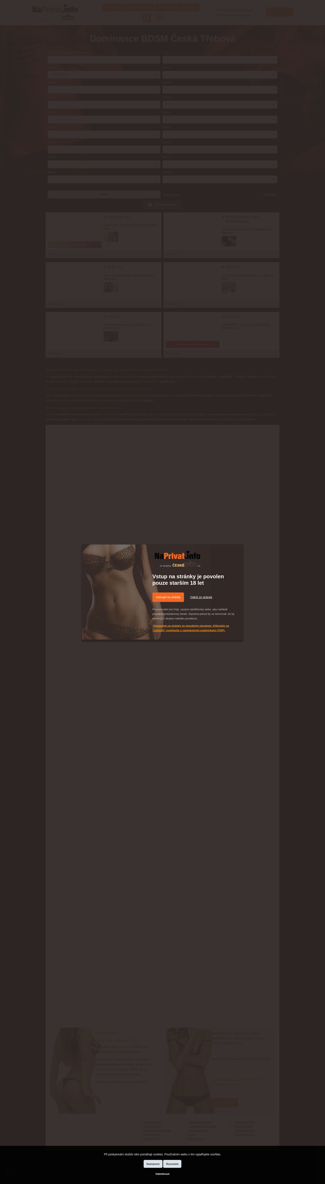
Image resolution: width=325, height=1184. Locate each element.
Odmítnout (162, 1173)
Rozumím (172, 1164)
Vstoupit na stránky (168, 597)
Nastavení (153, 1164)
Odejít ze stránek (201, 597)
